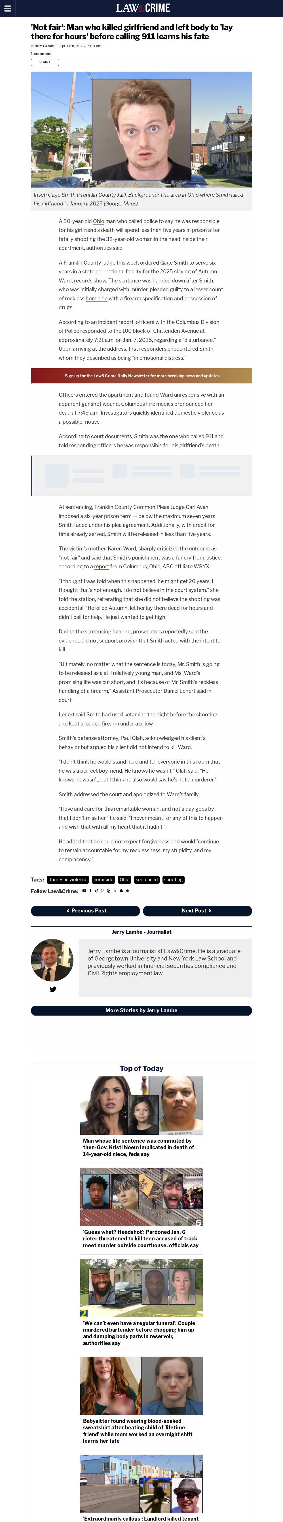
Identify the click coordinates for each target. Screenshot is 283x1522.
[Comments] (42, 53)
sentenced (147, 879)
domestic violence (67, 879)
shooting (173, 879)
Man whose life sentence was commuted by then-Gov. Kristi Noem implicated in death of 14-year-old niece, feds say (138, 1147)
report (101, 566)
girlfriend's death (95, 230)
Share (45, 62)
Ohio (98, 221)
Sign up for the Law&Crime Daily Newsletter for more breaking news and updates (142, 375)
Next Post (197, 911)
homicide (96, 299)
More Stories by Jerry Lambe (141, 1010)
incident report (116, 322)
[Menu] (8, 8)
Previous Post (86, 911)
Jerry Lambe (43, 46)
